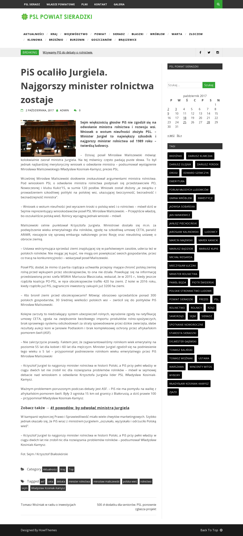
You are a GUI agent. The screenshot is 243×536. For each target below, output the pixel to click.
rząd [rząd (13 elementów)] (211, 307)
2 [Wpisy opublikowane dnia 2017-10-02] (168, 109)
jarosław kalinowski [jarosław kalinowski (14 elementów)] (184, 232)
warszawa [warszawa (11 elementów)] (176, 366)
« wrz (171, 135)
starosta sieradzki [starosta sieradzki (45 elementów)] (182, 333)
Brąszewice (128, 39)
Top (71, 469)
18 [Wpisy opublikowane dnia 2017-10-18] (184, 118)
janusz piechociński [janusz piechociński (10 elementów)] (183, 223)
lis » (179, 135)
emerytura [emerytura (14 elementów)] (176, 181)
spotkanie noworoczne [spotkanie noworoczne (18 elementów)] (186, 324)
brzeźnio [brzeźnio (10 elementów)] (175, 156)
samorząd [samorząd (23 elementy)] (176, 316)
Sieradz (119, 34)
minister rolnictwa (79, 481)
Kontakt (100, 4)
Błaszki (137, 34)
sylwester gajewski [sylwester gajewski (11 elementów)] (182, 341)
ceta (50, 481)
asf (42, 481)
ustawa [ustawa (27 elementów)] (204, 358)
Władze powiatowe (61, 4)
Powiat (100, 34)
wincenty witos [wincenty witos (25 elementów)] (201, 366)
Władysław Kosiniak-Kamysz (48, 488)
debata (61, 481)
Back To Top (211, 530)
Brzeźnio (56, 39)
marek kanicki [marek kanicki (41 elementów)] (208, 240)
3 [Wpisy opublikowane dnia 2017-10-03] (176, 109)
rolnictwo (145, 481)
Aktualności (33, 34)
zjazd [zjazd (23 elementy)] (173, 392)
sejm (25, 488)
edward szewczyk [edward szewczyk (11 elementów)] (196, 173)
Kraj (54, 34)
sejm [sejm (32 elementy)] (193, 316)
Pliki (84, 4)
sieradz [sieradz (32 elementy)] (207, 316)
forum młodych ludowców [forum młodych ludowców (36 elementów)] (189, 189)
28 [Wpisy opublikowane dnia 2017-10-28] (208, 122)
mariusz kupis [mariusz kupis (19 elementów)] (208, 248)
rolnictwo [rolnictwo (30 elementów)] (177, 307)
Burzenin (77, 39)
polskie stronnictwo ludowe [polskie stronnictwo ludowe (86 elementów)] (190, 291)
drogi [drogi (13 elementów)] (173, 173)
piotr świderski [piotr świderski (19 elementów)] (203, 282)
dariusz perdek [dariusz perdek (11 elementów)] (208, 164)
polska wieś (130, 481)
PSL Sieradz (32, 4)
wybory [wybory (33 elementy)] (174, 375)
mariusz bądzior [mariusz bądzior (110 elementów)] (181, 248)
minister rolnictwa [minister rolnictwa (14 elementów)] (183, 274)
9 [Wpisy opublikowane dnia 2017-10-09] (168, 113)
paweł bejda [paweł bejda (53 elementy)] (177, 282)
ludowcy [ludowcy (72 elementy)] (210, 232)
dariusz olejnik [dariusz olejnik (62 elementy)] (180, 164)
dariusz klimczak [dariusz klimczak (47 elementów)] (200, 156)
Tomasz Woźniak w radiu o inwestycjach (48, 505)
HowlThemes (48, 530)
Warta (177, 34)
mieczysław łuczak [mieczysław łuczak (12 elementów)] (182, 265)
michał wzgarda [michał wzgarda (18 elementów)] (180, 257)
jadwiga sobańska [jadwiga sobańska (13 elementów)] (182, 206)
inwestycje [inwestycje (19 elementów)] (205, 198)
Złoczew (196, 34)
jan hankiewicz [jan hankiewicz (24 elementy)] (179, 215)
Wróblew (157, 34)
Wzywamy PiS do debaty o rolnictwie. (68, 52)
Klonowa (35, 39)
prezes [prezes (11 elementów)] (203, 299)
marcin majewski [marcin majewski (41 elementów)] (181, 240)
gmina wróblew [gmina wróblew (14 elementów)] (180, 198)
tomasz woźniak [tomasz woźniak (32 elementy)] (181, 358)
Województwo (76, 34)
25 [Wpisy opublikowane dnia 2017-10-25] (184, 122)
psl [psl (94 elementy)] (216, 299)
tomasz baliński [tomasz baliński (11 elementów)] (180, 350)
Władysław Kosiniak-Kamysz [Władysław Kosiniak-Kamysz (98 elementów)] (189, 383)
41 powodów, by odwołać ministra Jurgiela (89, 407)
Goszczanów (101, 39)
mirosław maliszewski (106, 481)
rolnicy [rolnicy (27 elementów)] (196, 307)
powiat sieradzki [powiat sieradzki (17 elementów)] (181, 299)
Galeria (119, 4)
